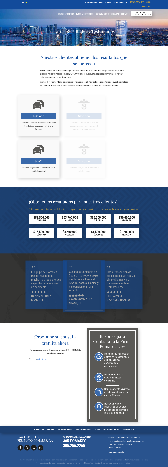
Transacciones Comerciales (44, 429)
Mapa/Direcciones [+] (116, 452)
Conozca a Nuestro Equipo (107, 14)
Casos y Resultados (84, 14)
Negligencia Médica (65, 429)
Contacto (125, 14)
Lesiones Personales (83, 429)
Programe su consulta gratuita (142, 14)
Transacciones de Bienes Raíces (107, 429)
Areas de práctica (66, 14)
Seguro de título (128, 429)
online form (41, 359)
